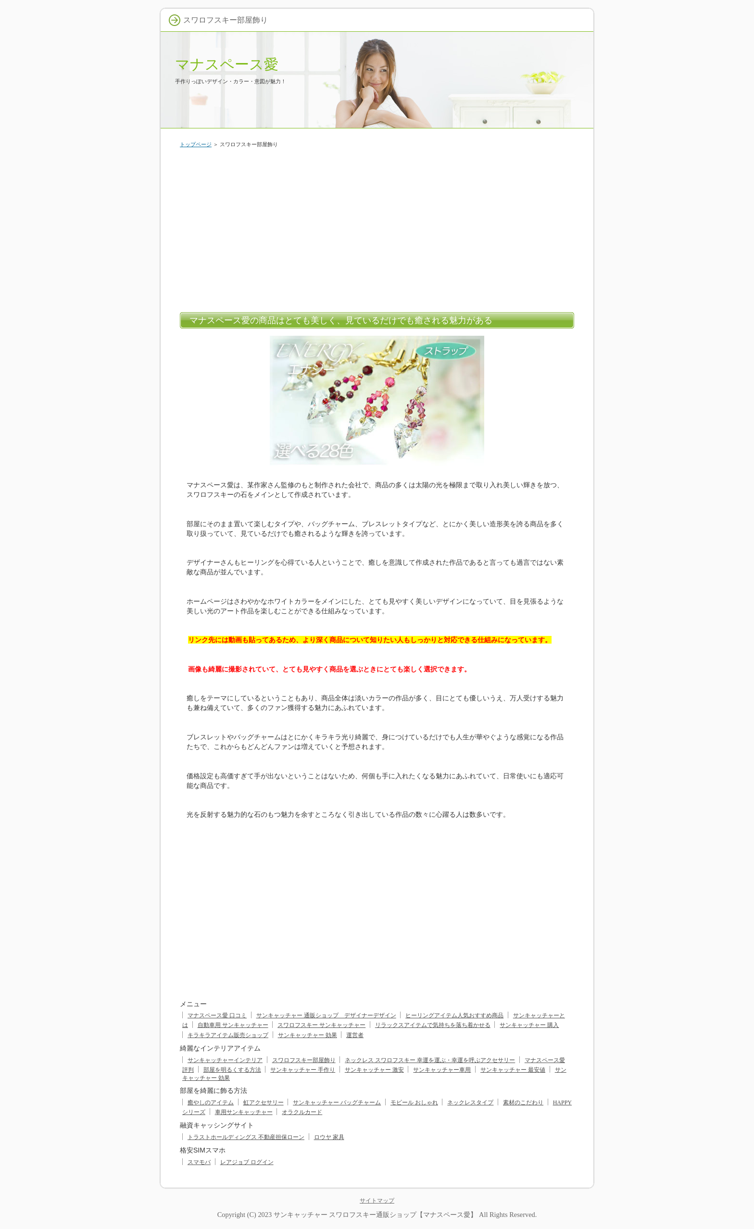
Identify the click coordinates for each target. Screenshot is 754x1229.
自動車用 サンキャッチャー (233, 1025)
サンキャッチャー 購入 (529, 1025)
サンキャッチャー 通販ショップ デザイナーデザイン (326, 1015)
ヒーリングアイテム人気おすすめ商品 (454, 1015)
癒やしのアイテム (211, 1102)
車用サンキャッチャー (244, 1112)
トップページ (196, 144)
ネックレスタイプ (470, 1102)
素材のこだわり (523, 1102)
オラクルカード (302, 1112)
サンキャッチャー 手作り (302, 1069)
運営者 (355, 1035)
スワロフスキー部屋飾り (304, 1060)
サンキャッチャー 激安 (374, 1069)
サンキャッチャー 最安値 (512, 1069)
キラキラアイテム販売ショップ (228, 1035)
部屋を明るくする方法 (232, 1069)
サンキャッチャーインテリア (225, 1060)
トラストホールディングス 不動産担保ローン (246, 1137)
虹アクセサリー (263, 1102)
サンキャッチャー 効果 (307, 1035)
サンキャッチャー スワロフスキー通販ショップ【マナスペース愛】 (376, 1214)
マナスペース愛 (226, 64)
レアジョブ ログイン (247, 1162)
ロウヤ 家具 (329, 1137)
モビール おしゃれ (414, 1102)
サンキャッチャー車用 (442, 1069)
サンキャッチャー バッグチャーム (337, 1102)
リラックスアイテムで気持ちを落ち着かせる (432, 1025)
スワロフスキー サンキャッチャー (321, 1025)
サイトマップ (377, 1200)
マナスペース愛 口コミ (217, 1015)
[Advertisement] (377, 228)
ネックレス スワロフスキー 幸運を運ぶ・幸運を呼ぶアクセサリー (430, 1060)
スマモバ (199, 1162)
